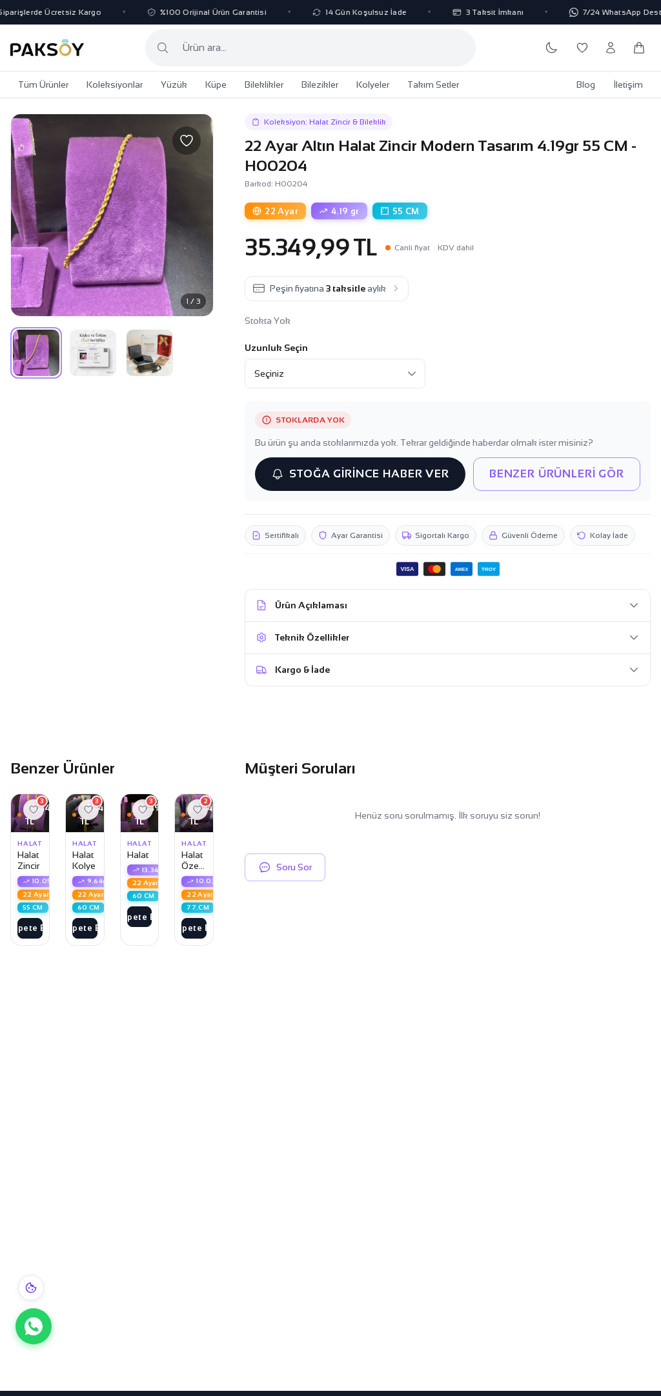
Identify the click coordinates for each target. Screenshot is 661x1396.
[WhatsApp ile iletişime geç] (33, 1326)
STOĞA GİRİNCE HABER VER (360, 474)
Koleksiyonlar (114, 84)
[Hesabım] (610, 47)
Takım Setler (433, 84)
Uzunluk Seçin (276, 348)
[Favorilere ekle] (186, 140)
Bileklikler (264, 84)
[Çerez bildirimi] (31, 1288)
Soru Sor (285, 867)
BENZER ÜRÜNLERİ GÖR (556, 474)
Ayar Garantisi (350, 535)
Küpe (216, 84)
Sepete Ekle (30, 928)
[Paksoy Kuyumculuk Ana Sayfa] (47, 48)
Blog (585, 84)
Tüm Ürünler (43, 84)
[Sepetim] (639, 47)
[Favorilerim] (582, 47)
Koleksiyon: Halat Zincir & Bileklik (318, 121)
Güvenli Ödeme (523, 535)
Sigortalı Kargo (435, 535)
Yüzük (174, 84)
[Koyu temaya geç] (551, 48)
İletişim (628, 84)
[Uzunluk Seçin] (335, 373)
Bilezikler (319, 84)
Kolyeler (372, 84)
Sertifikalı (275, 535)
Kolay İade (602, 535)
